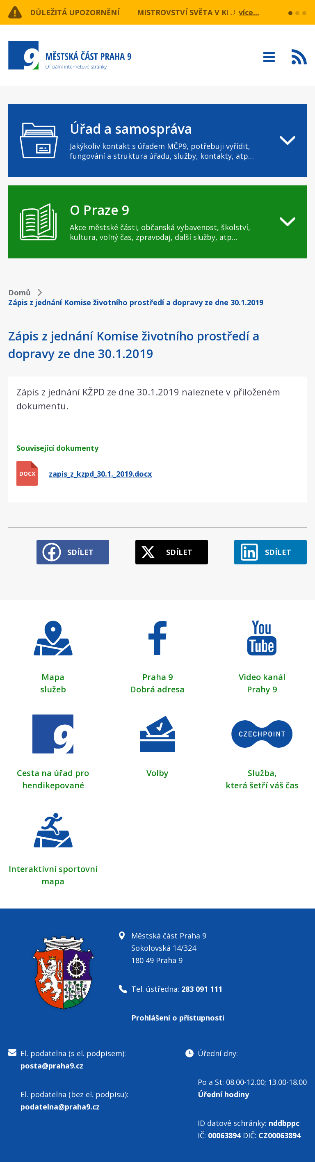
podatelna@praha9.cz (60, 1107)
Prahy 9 (262, 689)
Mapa (52, 677)
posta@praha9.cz (52, 1066)
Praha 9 (157, 677)
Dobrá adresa (157, 689)
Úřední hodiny (223, 1094)
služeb (53, 689)
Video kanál (262, 677)
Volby (157, 772)
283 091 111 (201, 989)
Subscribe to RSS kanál (299, 56)
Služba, (262, 772)
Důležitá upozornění (74, 12)
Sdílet (80, 552)
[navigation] (157, 140)
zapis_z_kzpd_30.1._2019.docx (100, 474)
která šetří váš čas (262, 785)
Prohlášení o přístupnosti (177, 1018)
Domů (19, 292)
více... (249, 12)
